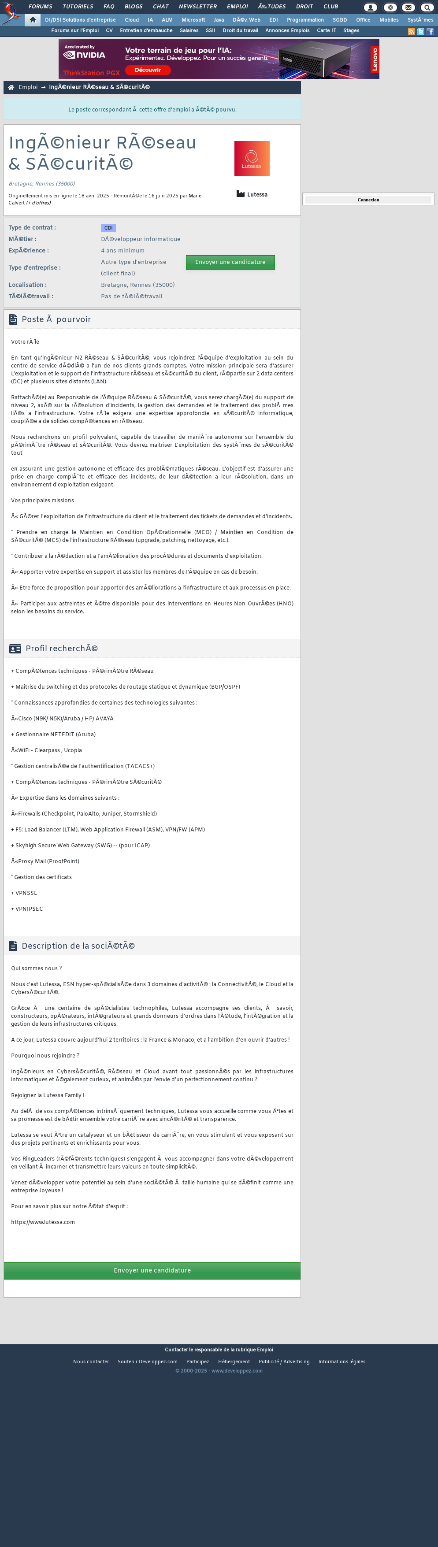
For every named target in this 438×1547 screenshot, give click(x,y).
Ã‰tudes (271, 7)
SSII (210, 31)
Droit (304, 7)
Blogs (133, 7)
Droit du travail (240, 31)
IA (150, 20)
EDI (273, 20)
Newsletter (197, 7)
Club (330, 7)
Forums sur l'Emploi (75, 31)
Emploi (237, 7)
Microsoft (193, 20)
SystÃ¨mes (421, 20)
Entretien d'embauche (146, 31)
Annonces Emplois (287, 31)
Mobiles (389, 20)
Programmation (305, 20)
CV (109, 31)
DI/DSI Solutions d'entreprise (80, 20)
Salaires (189, 31)
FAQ (109, 7)
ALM (167, 20)
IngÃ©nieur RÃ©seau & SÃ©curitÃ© (99, 87)
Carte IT (326, 31)
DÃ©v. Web (246, 20)
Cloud (132, 20)
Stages (351, 31)
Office (363, 20)
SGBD (340, 20)
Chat (160, 7)
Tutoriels (78, 7)
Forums (40, 7)
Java (219, 20)
